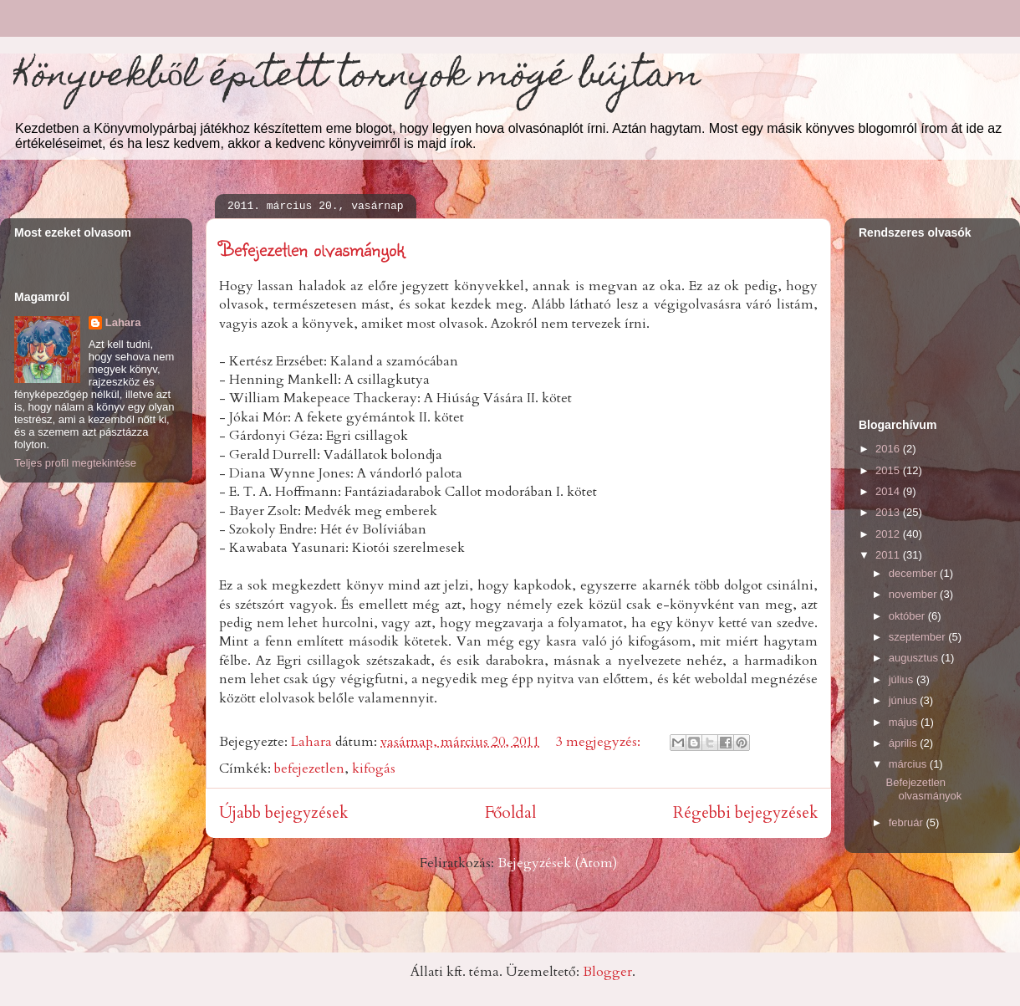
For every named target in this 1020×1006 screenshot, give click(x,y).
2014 (889, 491)
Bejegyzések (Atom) (557, 863)
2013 (889, 512)
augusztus (915, 657)
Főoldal (510, 813)
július (902, 679)
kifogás (373, 768)
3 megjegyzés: (600, 742)
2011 (889, 555)
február (907, 822)
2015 (889, 470)
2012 (889, 534)
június (905, 700)
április (905, 743)
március (909, 764)
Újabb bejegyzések (283, 813)
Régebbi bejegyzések (745, 813)
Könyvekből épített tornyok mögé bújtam (357, 78)
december (914, 573)
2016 (889, 448)
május (905, 722)
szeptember (919, 637)
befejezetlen (309, 768)
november (914, 594)
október (908, 616)
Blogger (607, 972)
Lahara (123, 322)
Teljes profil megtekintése (75, 463)
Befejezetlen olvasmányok (312, 248)
